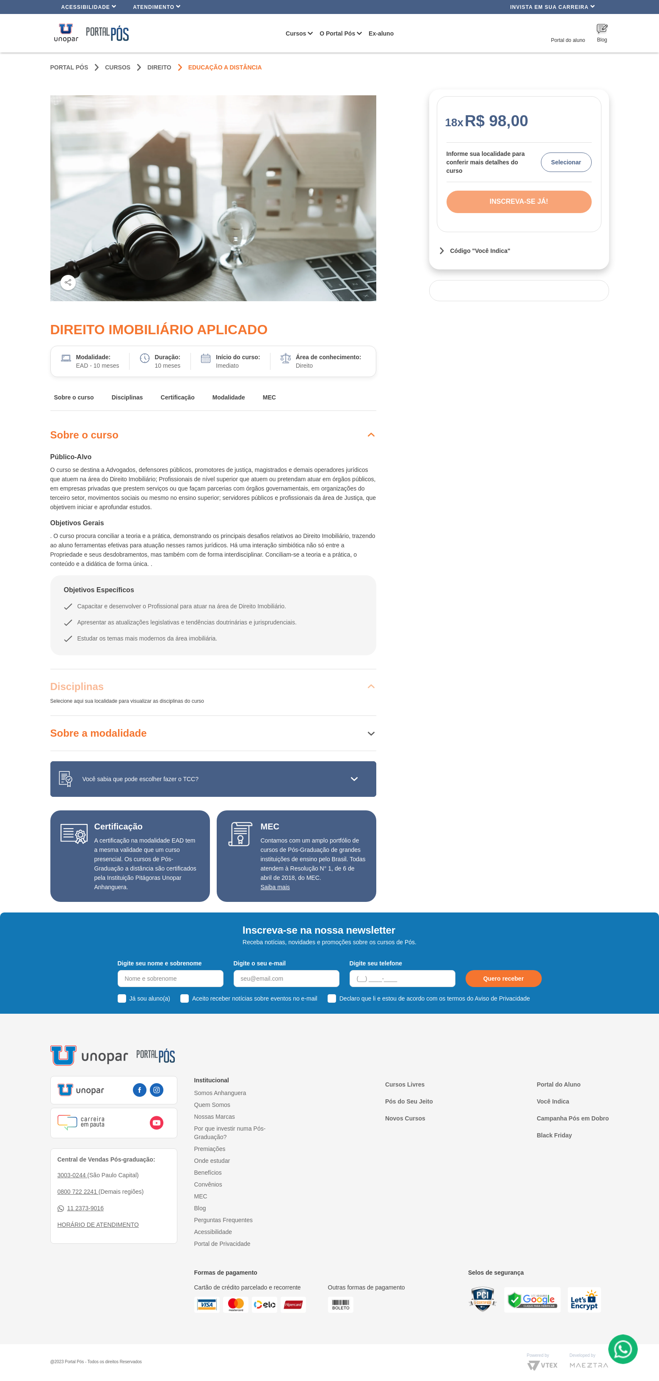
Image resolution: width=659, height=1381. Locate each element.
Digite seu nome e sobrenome (160, 963)
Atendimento (157, 6)
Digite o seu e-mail (260, 963)
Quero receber (503, 978)
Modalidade (228, 397)
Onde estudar (212, 1160)
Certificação (178, 397)
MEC (269, 397)
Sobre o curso (74, 397)
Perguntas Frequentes (223, 1220)
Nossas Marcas (214, 1116)
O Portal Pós (337, 33)
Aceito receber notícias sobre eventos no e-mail (254, 998)
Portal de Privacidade (222, 1243)
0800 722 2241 (78, 1191)
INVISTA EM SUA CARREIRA (552, 6)
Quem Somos (212, 1104)
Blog (200, 1208)
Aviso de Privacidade (502, 998)
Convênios (208, 1184)
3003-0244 (73, 1175)
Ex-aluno (381, 33)
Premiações (210, 1148)
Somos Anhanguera (220, 1093)
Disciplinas (127, 397)
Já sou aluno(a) (150, 998)
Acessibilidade (89, 6)
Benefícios (208, 1172)
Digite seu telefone (376, 963)
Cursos (296, 33)
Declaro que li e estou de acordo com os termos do (434, 998)
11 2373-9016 (81, 1208)
